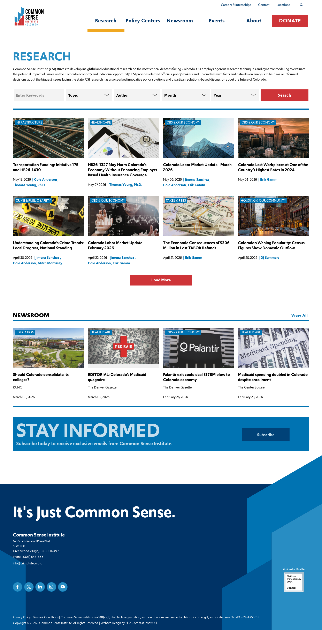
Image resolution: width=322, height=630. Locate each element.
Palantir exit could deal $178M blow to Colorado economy (196, 377)
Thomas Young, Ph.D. (29, 185)
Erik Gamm (196, 185)
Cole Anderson (45, 179)
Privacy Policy (22, 617)
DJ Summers (270, 257)
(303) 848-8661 (34, 557)
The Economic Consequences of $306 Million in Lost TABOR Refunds (196, 245)
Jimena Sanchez (197, 179)
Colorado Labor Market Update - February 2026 (116, 245)
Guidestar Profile (293, 579)
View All (151, 623)
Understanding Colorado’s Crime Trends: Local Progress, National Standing (48, 245)
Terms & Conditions (46, 617)
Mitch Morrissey (50, 263)
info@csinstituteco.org (27, 563)
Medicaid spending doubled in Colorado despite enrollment (273, 377)
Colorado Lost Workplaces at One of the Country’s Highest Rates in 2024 (273, 167)
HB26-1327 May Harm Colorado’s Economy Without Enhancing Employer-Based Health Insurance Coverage (123, 170)
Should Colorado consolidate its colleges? (41, 377)
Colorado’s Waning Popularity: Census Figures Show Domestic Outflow (271, 245)
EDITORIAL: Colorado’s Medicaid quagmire (117, 377)
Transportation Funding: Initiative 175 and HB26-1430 (45, 167)
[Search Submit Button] (301, 5)
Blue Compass (134, 623)
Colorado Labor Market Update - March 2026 (197, 167)
